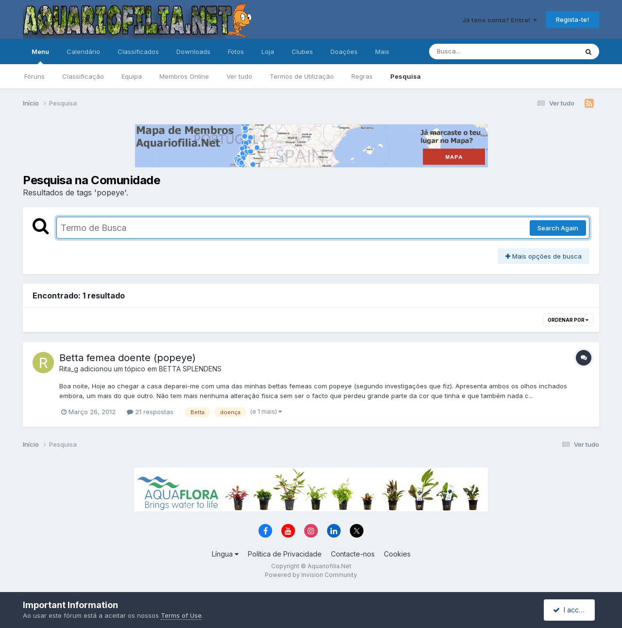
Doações (344, 51)
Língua (225, 554)
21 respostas (150, 412)
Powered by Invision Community (311, 574)
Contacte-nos (353, 554)
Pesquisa (405, 76)
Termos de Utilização (302, 76)
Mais (382, 51)
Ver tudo (239, 76)
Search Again (557, 228)
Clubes (302, 51)
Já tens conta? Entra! (499, 20)
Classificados (138, 51)
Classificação (83, 76)
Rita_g (68, 369)
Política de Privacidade (285, 554)
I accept (571, 610)
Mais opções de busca (543, 256)
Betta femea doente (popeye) (127, 358)
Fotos (236, 51)
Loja (267, 51)
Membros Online (184, 76)
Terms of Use (181, 615)
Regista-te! (572, 19)
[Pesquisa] (477, 51)
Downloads (193, 51)
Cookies (397, 554)
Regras (362, 76)
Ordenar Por (568, 320)
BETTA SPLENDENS (190, 369)
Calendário (83, 51)
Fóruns (34, 76)
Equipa (131, 76)
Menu (40, 56)
